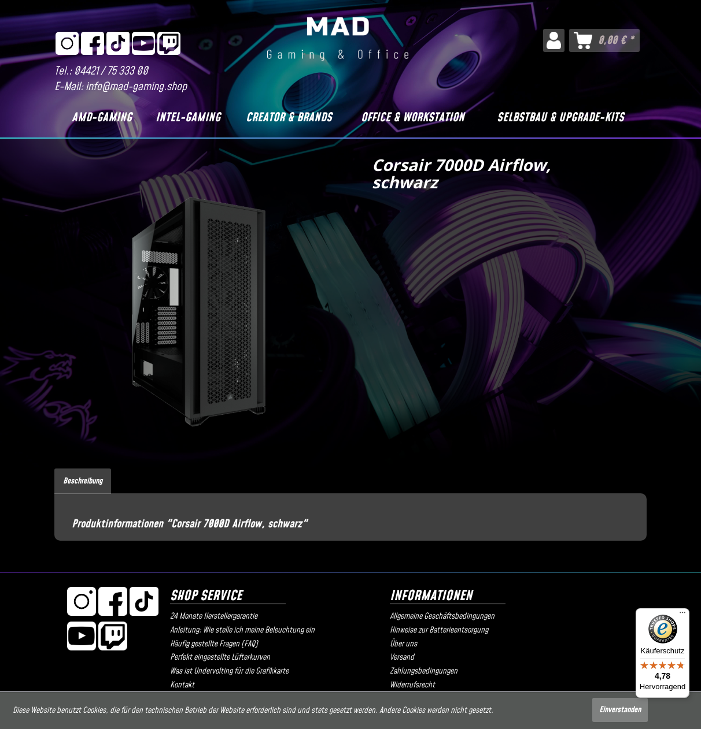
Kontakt (182, 685)
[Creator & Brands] (288, 118)
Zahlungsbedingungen (424, 671)
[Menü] (682, 615)
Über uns (403, 644)
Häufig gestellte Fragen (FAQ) (214, 644)
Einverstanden (620, 710)
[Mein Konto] (554, 40)
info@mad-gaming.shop (136, 87)
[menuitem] (554, 40)
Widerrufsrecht (412, 685)
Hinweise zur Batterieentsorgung (439, 630)
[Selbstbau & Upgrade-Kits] (560, 118)
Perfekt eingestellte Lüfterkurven (220, 657)
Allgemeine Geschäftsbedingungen (442, 616)
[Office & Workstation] (412, 118)
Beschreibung (82, 481)
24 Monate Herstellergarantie (213, 616)
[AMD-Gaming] (101, 118)
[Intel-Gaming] (187, 118)
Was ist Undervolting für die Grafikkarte (229, 671)
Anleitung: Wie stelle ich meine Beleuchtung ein (242, 630)
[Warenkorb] (604, 40)
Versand (402, 657)
